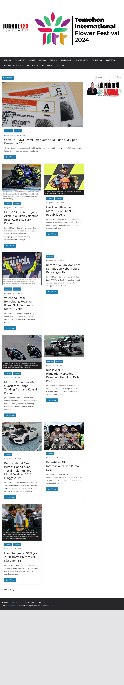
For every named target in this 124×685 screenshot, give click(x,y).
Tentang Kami (32, 66)
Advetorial (111, 60)
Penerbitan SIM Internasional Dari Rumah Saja (63, 466)
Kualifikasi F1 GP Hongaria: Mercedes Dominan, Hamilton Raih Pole (62, 375)
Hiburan (42, 60)
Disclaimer (47, 66)
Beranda (7, 60)
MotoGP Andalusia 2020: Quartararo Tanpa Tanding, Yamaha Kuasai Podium (20, 387)
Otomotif (18, 131)
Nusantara (20, 60)
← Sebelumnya (8, 589)
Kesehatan (66, 60)
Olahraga (8, 203)
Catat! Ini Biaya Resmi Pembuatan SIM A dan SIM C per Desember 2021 (40, 141)
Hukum (32, 60)
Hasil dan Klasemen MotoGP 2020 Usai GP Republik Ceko (60, 210)
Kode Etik (60, 66)
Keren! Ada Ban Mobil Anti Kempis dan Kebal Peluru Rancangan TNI (63, 268)
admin (24, 135)
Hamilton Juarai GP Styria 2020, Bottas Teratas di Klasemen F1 (21, 556)
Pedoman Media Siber (13, 66)
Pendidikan (97, 60)
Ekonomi (54, 60)
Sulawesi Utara (81, 60)
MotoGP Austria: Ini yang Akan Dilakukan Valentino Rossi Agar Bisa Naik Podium (21, 217)
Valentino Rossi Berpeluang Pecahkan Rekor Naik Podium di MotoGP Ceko (18, 303)
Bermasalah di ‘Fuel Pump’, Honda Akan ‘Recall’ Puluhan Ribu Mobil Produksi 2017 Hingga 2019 (17, 470)
